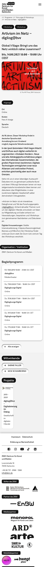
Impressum (16, 437)
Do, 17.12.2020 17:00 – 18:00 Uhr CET (19, 327)
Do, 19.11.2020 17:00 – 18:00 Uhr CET (19, 313)
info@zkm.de (7, 473)
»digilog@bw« (8, 207)
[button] (22, 76)
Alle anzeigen (13, 346)
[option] (8, 407)
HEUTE (7, 560)
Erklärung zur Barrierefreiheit (22, 442)
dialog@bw (9, 273)
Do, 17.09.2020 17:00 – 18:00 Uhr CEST (20, 284)
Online (4, 112)
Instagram (15, 449)
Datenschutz (27, 437)
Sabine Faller (14, 365)
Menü (40, 4)
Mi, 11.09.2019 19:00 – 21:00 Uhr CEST (19, 270)
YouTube (22, 449)
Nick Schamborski (17, 371)
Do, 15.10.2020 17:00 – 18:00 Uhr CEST (20, 298)
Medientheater (11, 277)
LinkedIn (35, 449)
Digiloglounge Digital (13, 288)
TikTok (28, 449)
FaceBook (9, 449)
